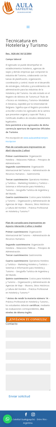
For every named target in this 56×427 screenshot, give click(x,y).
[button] (7, 418)
